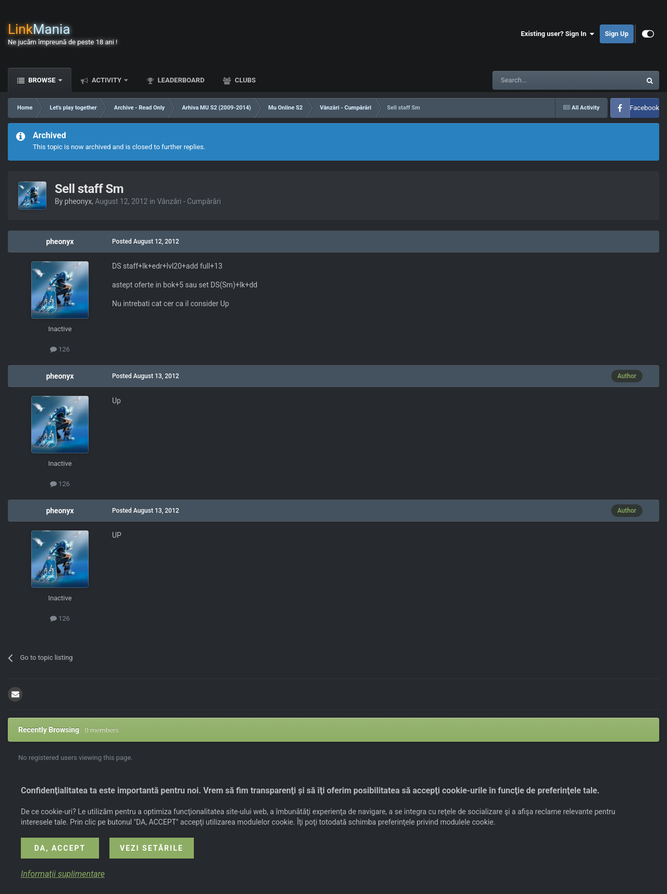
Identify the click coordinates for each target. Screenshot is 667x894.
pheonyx (78, 201)
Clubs (244, 80)
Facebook (644, 108)
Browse (42, 80)
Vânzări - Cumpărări (189, 201)
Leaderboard (180, 80)
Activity (106, 80)
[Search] (541, 80)
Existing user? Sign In (558, 34)
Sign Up (616, 34)
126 (60, 349)
